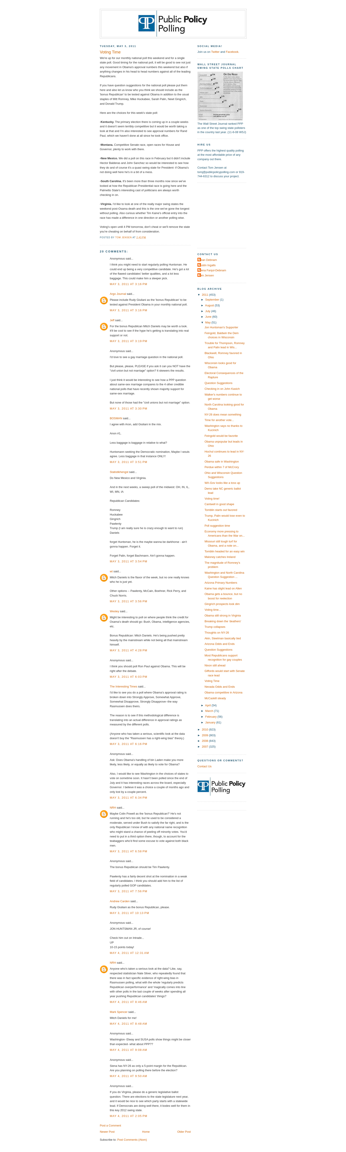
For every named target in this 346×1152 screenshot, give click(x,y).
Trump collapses (214, 626)
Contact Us (204, 766)
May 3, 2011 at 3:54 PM (128, 561)
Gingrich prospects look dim (222, 604)
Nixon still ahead (214, 665)
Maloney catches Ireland (219, 557)
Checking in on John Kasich (222, 388)
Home (146, 1131)
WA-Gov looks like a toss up (222, 482)
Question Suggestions (218, 383)
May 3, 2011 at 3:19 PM (128, 341)
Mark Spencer (119, 1012)
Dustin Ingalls (207, 265)
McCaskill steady (215, 698)
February (211, 716)
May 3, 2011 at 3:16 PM (128, 284)
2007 (205, 746)
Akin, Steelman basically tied (222, 638)
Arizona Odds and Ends (219, 644)
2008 (205, 740)
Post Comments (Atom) (132, 1139)
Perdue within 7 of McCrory (221, 467)
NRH (113, 807)
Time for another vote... (219, 420)
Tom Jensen (206, 275)
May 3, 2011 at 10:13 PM (129, 913)
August (210, 305)
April (208, 705)
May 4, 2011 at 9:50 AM (128, 1076)
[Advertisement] (225, 215)
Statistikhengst (119, 472)
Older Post (184, 1131)
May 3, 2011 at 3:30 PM (128, 408)
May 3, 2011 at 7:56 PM (128, 891)
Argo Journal (118, 293)
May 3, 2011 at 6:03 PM (128, 676)
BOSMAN (116, 418)
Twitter (215, 51)
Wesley (114, 611)
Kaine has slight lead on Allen (223, 588)
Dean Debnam (208, 260)
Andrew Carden (120, 901)
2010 (205, 729)
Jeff (112, 320)
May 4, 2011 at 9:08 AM (128, 1050)
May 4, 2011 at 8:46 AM (128, 1002)
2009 (205, 735)
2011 (205, 294)
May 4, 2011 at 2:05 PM (128, 1116)
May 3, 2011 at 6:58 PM (128, 851)
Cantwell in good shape (219, 504)
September (212, 299)
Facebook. (232, 51)
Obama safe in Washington (221, 461)
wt (111, 571)
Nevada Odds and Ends (219, 686)
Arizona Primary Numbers (220, 582)
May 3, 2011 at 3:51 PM (128, 462)
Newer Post (107, 1131)
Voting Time (211, 681)
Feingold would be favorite (221, 435)
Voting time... (212, 609)
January (210, 722)
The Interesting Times (123, 686)
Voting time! (211, 498)
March (209, 711)
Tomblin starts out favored (220, 510)
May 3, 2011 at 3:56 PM (128, 601)
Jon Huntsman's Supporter (221, 327)
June (208, 316)
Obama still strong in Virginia (222, 615)
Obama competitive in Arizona (223, 692)
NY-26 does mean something (222, 414)
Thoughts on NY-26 (216, 632)
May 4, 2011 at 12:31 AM (129, 953)
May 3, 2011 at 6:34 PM (128, 797)
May (208, 322)
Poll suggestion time (217, 525)
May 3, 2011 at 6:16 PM (128, 744)
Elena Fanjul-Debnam (212, 270)
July (208, 311)
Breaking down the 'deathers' (222, 621)
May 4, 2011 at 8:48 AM (128, 1023)
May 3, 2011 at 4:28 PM (128, 650)
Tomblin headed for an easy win (224, 551)
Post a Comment (110, 1125)
